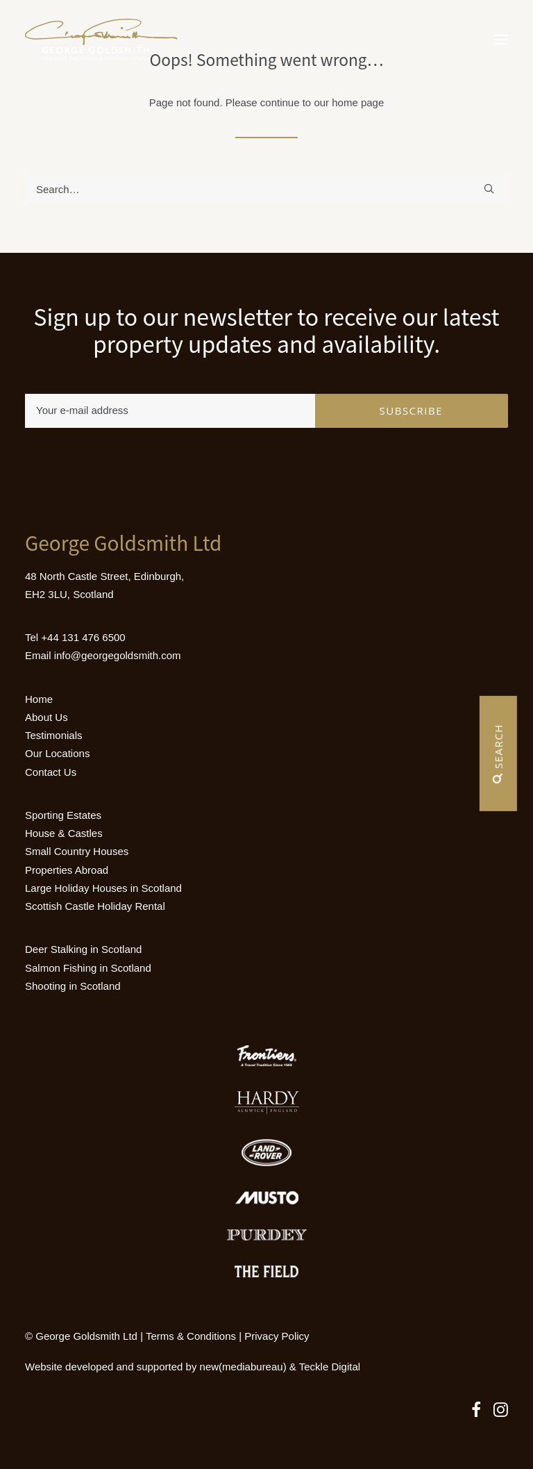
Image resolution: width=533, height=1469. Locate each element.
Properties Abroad (66, 870)
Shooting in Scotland (73, 986)
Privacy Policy (276, 1336)
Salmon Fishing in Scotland (88, 968)
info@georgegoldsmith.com (117, 655)
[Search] (266, 189)
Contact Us (50, 772)
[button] (501, 39)
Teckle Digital (329, 1366)
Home (39, 699)
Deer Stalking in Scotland (83, 949)
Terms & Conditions (191, 1336)
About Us (46, 717)
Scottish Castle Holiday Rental (95, 906)
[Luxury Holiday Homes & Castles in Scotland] (101, 39)
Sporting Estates (63, 815)
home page (358, 102)
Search (498, 753)
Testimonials (54, 735)
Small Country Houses (76, 851)
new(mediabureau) (243, 1366)
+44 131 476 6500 (83, 637)
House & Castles (64, 833)
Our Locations (57, 753)
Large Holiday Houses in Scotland (103, 888)
